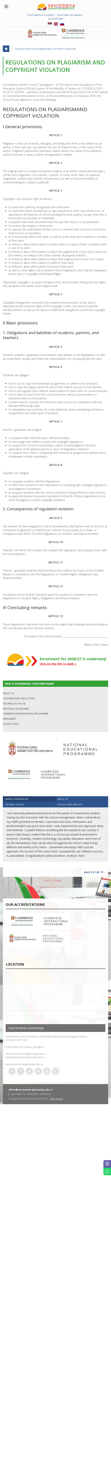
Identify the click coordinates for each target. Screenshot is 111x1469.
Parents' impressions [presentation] (16, 799)
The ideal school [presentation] (14, 804)
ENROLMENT (9, 718)
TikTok (29, 1071)
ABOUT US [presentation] (62, 799)
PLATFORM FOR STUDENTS (40, 15)
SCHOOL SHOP (11, 723)
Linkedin (38, 1071)
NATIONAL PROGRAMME (16, 708)
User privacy (56, 1098)
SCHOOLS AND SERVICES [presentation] (69, 804)
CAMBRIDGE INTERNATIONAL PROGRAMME (25, 713)
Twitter (20, 1071)
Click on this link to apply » (58, 664)
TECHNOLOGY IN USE (14, 703)
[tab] (29, 799)
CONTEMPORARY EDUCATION (19, 698)
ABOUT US (8, 693)
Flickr (55, 1071)
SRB (50, 24)
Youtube (46, 1071)
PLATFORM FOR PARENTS (70, 15)
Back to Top (92, 872)
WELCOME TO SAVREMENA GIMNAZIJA (31, 1094)
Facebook (12, 1071)
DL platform (55, 18)
